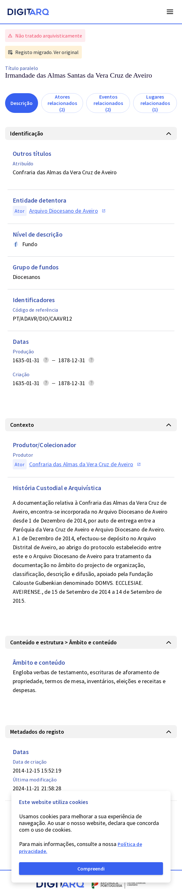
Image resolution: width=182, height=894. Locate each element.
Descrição (21, 103)
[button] (91, 133)
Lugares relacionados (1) (155, 103)
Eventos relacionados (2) (108, 103)
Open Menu (170, 12)
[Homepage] (28, 13)
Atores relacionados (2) (62, 103)
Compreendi (91, 868)
